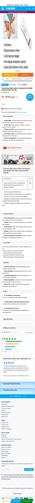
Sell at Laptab (4, 451)
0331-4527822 (23, 5)
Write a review (29, 332)
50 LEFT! (29, 97)
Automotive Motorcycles (7, 406)
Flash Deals (4, 84)
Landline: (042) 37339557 (7, 441)
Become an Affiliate (6, 447)
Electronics (4, 404)
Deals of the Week (5, 453)
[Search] (17, 469)
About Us (3, 435)
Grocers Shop (4, 414)
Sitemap (3, 457)
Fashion (3, 410)
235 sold (20, 84)
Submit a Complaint (6, 429)
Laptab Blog (4, 455)
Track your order (5, 449)
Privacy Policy (4, 424)
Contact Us (4, 437)
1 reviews (14, 92)
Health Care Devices (21, 112)
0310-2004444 (15, 5)
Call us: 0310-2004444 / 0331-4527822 (11, 439)
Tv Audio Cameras (6, 408)
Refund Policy (4, 422)
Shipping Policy (5, 427)
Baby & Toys (4, 416)
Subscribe (29, 469)
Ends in (10, 84)
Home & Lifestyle (5, 412)
